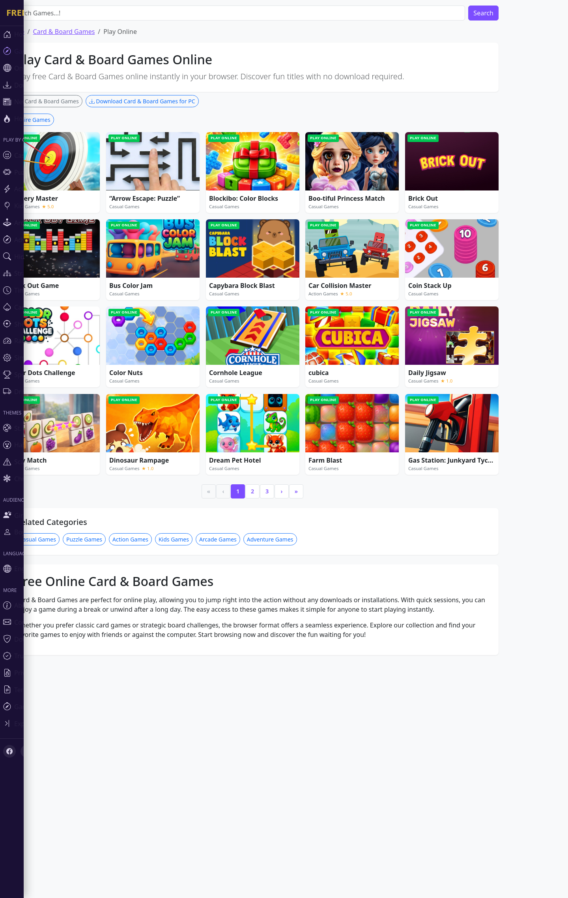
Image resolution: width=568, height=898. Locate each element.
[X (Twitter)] (27, 751)
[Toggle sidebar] (47, 723)
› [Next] (305, 724)
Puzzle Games (108, 773)
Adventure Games (294, 773)
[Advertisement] (276, 169)
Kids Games (197, 773)
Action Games (154, 773)
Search (507, 13)
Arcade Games (241, 773)
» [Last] (319, 724)
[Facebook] (9, 751)
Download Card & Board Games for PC (166, 101)
